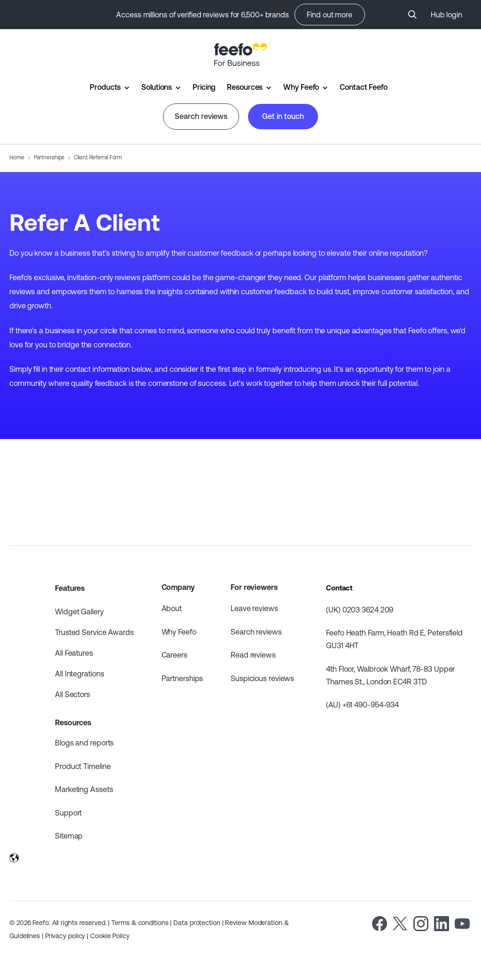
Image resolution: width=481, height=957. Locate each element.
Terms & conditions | (142, 922)
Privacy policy (66, 936)
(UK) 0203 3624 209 (359, 609)
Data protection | (199, 922)
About (172, 608)
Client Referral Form (98, 157)
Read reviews (253, 655)
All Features (74, 653)
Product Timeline (82, 766)
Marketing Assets (84, 789)
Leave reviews (254, 608)
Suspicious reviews (262, 678)
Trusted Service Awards (94, 632)
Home (16, 157)
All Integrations (79, 673)
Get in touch (283, 116)
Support (68, 812)
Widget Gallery (79, 611)
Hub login (446, 14)
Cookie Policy (110, 936)
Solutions (156, 87)
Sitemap (69, 835)
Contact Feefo (364, 87)
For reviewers (254, 587)
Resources (245, 87)
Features (70, 588)
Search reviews (201, 116)
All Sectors (72, 694)
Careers (174, 655)
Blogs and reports (84, 742)
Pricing (204, 87)
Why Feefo (301, 87)
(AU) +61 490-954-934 (362, 704)
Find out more (329, 14)
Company (178, 587)
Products (105, 87)
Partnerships (49, 157)
